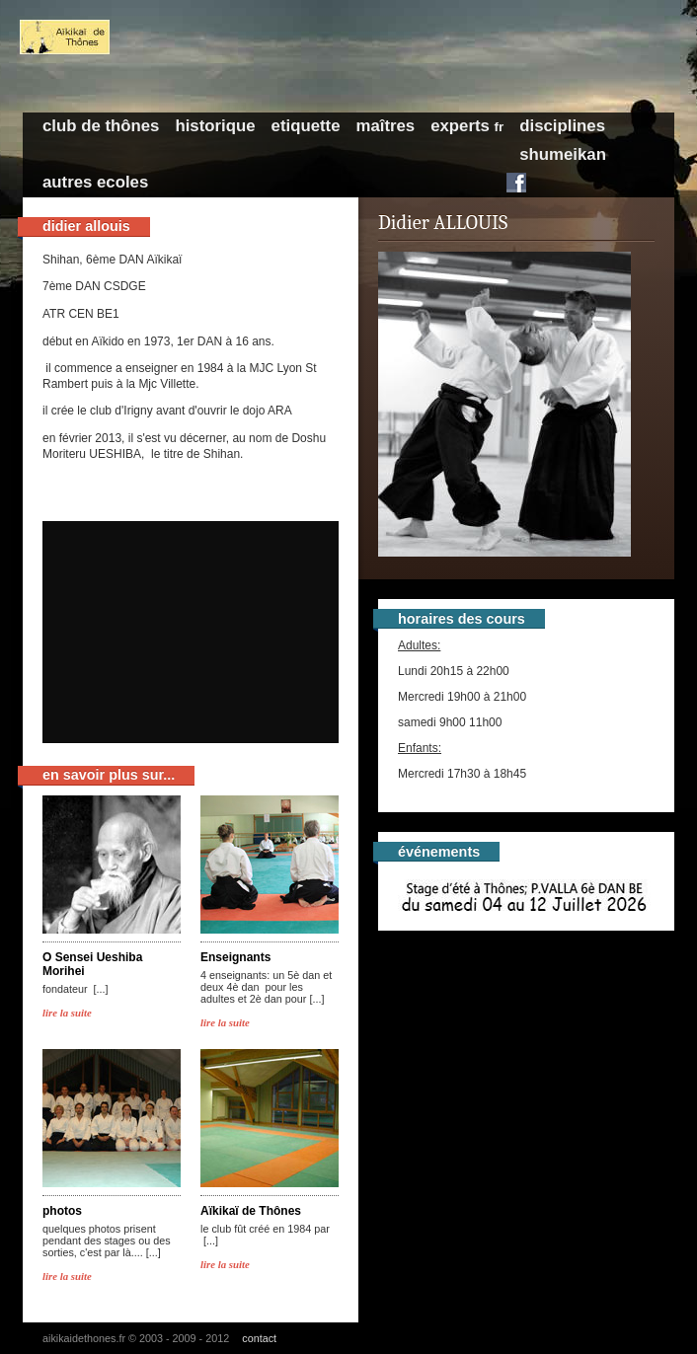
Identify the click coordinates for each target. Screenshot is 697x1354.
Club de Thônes (100, 125)
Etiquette (306, 125)
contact (259, 1338)
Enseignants (235, 957)
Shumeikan (562, 154)
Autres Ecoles (95, 182)
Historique (215, 125)
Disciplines (562, 125)
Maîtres (385, 125)
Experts (466, 125)
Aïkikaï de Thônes (250, 1211)
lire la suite (67, 1012)
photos (62, 1211)
